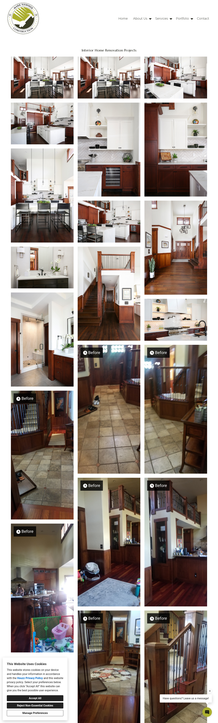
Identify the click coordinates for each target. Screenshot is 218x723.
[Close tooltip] (210, 691)
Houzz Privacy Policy (30, 678)
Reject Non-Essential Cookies (35, 705)
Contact (203, 18)
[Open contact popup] (207, 712)
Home (123, 18)
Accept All (35, 698)
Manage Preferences (35, 713)
